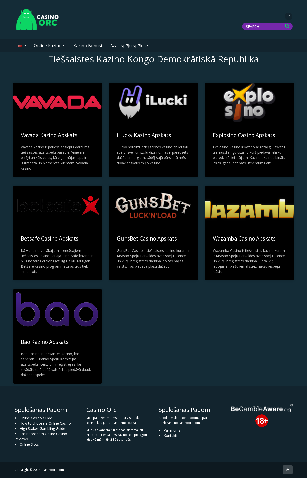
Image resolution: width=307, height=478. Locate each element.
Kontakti (170, 435)
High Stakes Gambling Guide (42, 428)
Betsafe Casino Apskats (49, 238)
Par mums (172, 430)
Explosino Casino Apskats (244, 135)
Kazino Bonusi (87, 45)
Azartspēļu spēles (128, 45)
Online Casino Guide (36, 418)
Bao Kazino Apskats (45, 341)
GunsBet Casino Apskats (147, 238)
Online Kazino (48, 45)
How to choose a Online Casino (45, 423)
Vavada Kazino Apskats (49, 135)
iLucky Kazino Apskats (144, 135)
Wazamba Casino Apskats (244, 238)
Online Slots (29, 444)
